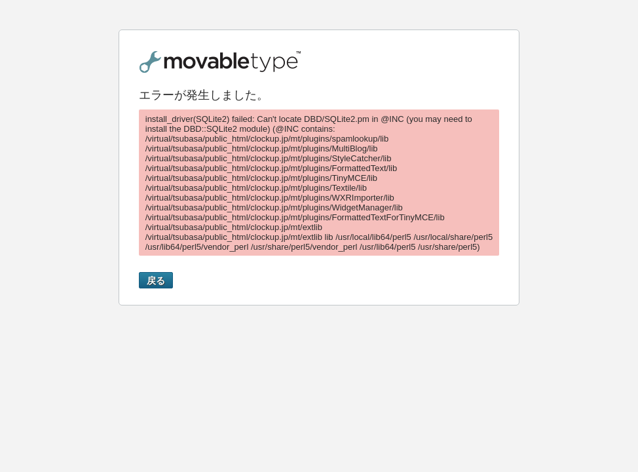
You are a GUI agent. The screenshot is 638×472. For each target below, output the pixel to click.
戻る (156, 280)
